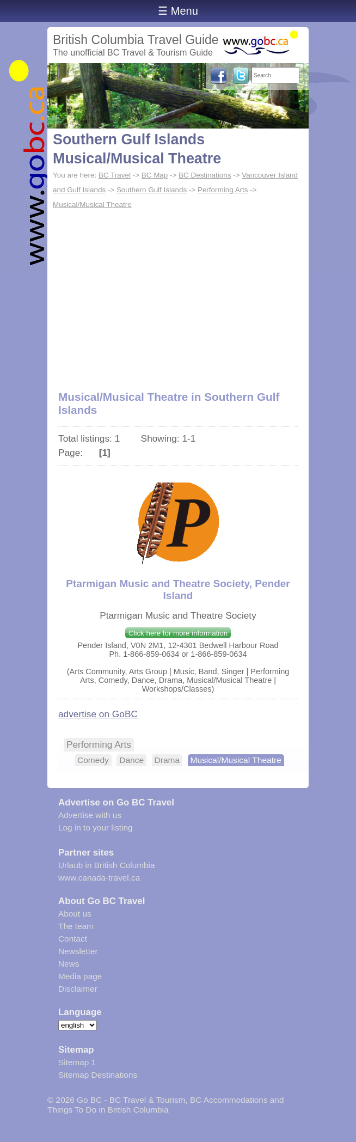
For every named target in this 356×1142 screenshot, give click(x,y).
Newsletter (78, 951)
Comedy (93, 760)
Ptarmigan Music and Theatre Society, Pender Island (178, 589)
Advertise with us (89, 815)
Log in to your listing (95, 827)
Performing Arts (223, 190)
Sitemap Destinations (97, 1074)
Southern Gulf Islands (151, 190)
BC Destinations (205, 175)
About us (74, 913)
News (68, 963)
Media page (80, 976)
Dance (131, 760)
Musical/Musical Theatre (92, 204)
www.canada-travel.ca (99, 877)
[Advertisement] (178, 294)
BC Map (155, 175)
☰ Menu (178, 11)
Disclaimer (77, 988)
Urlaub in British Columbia (106, 865)
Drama (167, 760)
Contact (72, 938)
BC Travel (115, 175)
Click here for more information (178, 633)
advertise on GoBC (98, 714)
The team (76, 926)
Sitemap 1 (77, 1062)
